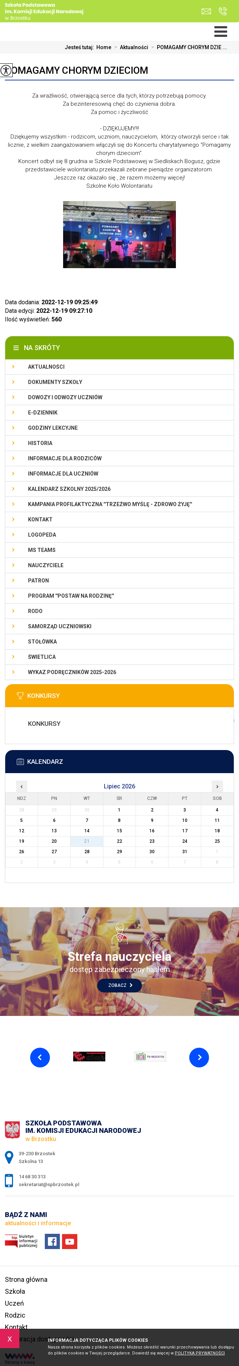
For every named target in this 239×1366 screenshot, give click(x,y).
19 (21, 841)
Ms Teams (42, 550)
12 (21, 830)
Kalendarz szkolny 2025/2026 (69, 489)
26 (21, 851)
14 (87, 830)
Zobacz (120, 985)
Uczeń (14, 1303)
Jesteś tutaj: (80, 47)
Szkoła (15, 1291)
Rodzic (15, 1315)
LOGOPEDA (42, 535)
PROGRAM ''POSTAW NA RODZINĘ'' (71, 596)
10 (184, 820)
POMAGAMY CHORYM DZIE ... (187, 47)
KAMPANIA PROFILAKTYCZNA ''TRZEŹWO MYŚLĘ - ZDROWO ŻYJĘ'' (110, 504)
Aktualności (129, 47)
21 (87, 841)
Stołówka (42, 642)
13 (54, 830)
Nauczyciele (45, 565)
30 (152, 851)
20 (54, 841)
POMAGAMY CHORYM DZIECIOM (76, 70)
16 (152, 830)
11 (217, 820)
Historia (40, 443)
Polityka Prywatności (200, 1353)
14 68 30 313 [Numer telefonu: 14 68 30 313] (32, 1176)
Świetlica (42, 657)
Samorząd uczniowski (59, 626)
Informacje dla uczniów (63, 474)
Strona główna (26, 1279)
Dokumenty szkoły (55, 382)
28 (87, 851)
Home (103, 47)
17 (184, 830)
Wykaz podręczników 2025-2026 (72, 672)
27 (54, 851)
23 (152, 841)
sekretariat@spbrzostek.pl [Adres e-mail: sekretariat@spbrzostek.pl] (49, 1184)
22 (119, 841)
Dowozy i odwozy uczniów (65, 397)
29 (119, 851)
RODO (35, 611)
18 (217, 830)
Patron (38, 581)
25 (217, 841)
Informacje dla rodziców (65, 458)
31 (184, 851)
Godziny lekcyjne (53, 428)
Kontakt (40, 519)
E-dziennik (43, 413)
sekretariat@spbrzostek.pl (206, 11)
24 (184, 841)
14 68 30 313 (222, 11)
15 (119, 830)
